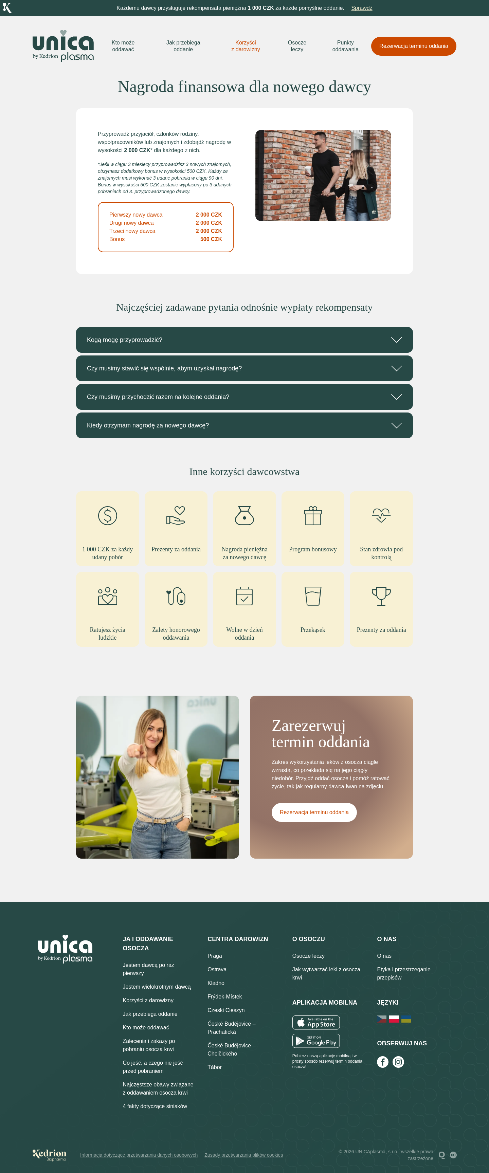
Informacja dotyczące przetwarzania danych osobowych (139, 1155)
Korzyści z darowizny (245, 46)
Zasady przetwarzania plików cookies (243, 1155)
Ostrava (217, 969)
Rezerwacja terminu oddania (413, 46)
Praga (214, 956)
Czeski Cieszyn (225, 1010)
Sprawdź (361, 8)
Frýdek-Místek (224, 997)
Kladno (215, 983)
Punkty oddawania (345, 46)
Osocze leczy (297, 46)
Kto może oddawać (123, 46)
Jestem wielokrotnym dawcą (157, 987)
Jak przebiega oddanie (183, 46)
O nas (384, 956)
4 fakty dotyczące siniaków (155, 1106)
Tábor (214, 1067)
